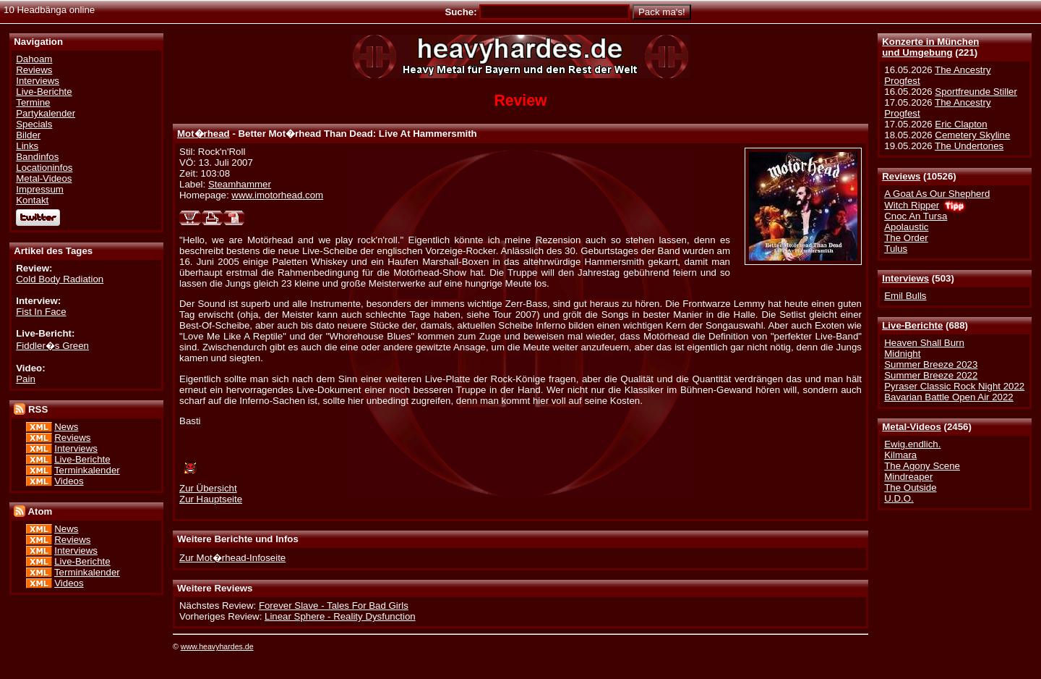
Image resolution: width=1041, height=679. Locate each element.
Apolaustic (906, 227)
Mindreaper (908, 476)
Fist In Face (41, 311)
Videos (68, 481)
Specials (34, 124)
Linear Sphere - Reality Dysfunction (340, 616)
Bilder (28, 135)
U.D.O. (899, 498)
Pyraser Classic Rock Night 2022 (954, 386)
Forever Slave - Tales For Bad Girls (333, 605)
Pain (25, 379)
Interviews (905, 278)
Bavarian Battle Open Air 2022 (948, 397)
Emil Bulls (905, 295)
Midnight (902, 353)
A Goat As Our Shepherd (937, 193)
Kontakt (32, 200)
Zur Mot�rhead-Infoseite (232, 557)
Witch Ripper (911, 205)
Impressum (40, 189)
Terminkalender (87, 470)
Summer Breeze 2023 (930, 364)
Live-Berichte (912, 325)
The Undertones (969, 145)
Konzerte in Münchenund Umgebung (930, 47)
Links (27, 145)
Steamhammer (239, 184)
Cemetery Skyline (972, 135)
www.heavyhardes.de (217, 646)
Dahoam (34, 59)
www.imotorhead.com (277, 195)
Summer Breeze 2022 (930, 375)
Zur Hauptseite (210, 499)
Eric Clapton (961, 124)
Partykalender (45, 113)
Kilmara (900, 455)
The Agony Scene (922, 465)
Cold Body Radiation (59, 279)
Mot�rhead (203, 133)
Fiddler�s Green (52, 345)
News (66, 426)
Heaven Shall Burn (924, 342)
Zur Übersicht (208, 488)
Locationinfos (44, 167)
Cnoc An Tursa (915, 216)
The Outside (910, 487)
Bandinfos (37, 156)
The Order (906, 237)
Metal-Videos (911, 426)
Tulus (895, 248)
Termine (33, 102)
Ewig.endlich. (912, 444)
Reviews (901, 176)
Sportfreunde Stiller (976, 91)
